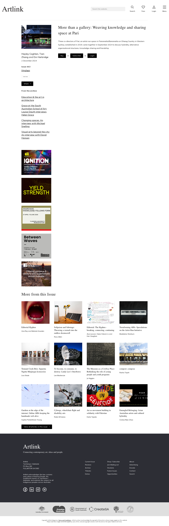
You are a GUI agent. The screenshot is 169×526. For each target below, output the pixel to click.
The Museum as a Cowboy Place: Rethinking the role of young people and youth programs (101, 372)
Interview (25, 76)
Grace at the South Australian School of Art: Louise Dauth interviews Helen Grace (34, 110)
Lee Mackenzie (59, 375)
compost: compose (127, 369)
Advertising (133, 465)
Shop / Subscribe (113, 462)
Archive (88, 468)
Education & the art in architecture (32, 99)
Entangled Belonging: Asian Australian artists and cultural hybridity (131, 413)
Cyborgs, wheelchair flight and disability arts (67, 411)
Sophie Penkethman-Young (31, 420)
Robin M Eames (59, 417)
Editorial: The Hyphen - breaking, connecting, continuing (100, 328)
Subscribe (77, 55)
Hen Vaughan (92, 336)
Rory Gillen (58, 337)
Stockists (110, 468)
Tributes (88, 471)
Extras (87, 474)
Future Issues (112, 471)
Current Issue (90, 462)
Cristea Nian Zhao (126, 420)
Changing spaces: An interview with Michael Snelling (33, 123)
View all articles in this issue (37, 427)
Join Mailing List (113, 465)
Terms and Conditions (64, 520)
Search (132, 474)
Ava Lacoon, (92, 334)
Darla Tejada (92, 417)
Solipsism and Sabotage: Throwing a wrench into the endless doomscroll (65, 330)
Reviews (88, 465)
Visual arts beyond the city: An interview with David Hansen (35, 134)
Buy (62, 55)
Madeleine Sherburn (126, 334)
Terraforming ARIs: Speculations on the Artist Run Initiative (133, 328)
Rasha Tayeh (124, 373)
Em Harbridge (41, 57)
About (131, 462)
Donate (132, 468)
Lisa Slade (25, 375)
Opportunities (112, 474)
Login (92, 55)
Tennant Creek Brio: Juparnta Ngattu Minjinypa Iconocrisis (33, 370)
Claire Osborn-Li (103, 334)
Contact (132, 471)
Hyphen (25, 70)
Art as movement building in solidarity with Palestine (99, 411)
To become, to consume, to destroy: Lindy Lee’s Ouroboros (67, 370)
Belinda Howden (38, 331)
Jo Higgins (90, 378)
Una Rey (24, 331)
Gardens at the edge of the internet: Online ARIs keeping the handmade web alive (35, 413)
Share (27, 84)
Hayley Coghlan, (30, 53)
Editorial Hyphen (28, 327)
